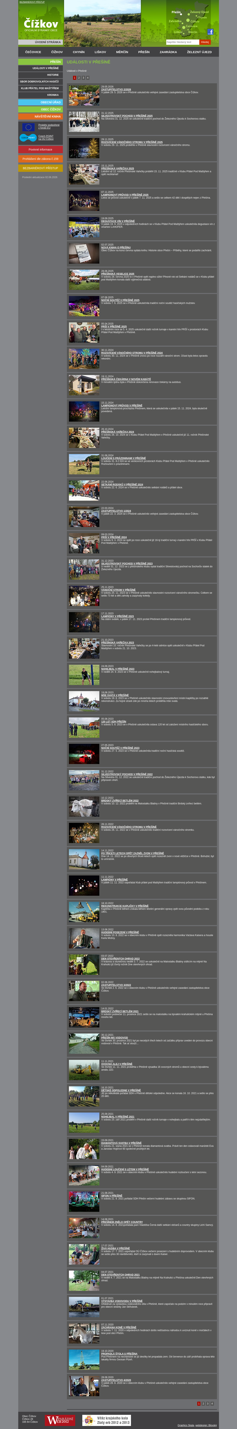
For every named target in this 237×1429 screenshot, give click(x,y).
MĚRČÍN (122, 52)
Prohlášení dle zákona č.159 (40, 158)
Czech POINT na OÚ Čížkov (46, 137)
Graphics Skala (186, 1425)
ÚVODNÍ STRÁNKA (48, 42)
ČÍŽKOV (57, 52)
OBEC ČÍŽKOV (51, 109)
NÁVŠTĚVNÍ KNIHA (48, 116)
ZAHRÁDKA (168, 52)
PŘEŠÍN (144, 52)
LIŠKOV (100, 52)
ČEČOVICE (33, 52)
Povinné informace (40, 149)
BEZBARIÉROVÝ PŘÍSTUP (32, 2)
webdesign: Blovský (206, 1425)
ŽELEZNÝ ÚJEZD (199, 52)
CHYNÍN (79, 52)
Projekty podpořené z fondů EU (49, 126)
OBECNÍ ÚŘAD (51, 102)
